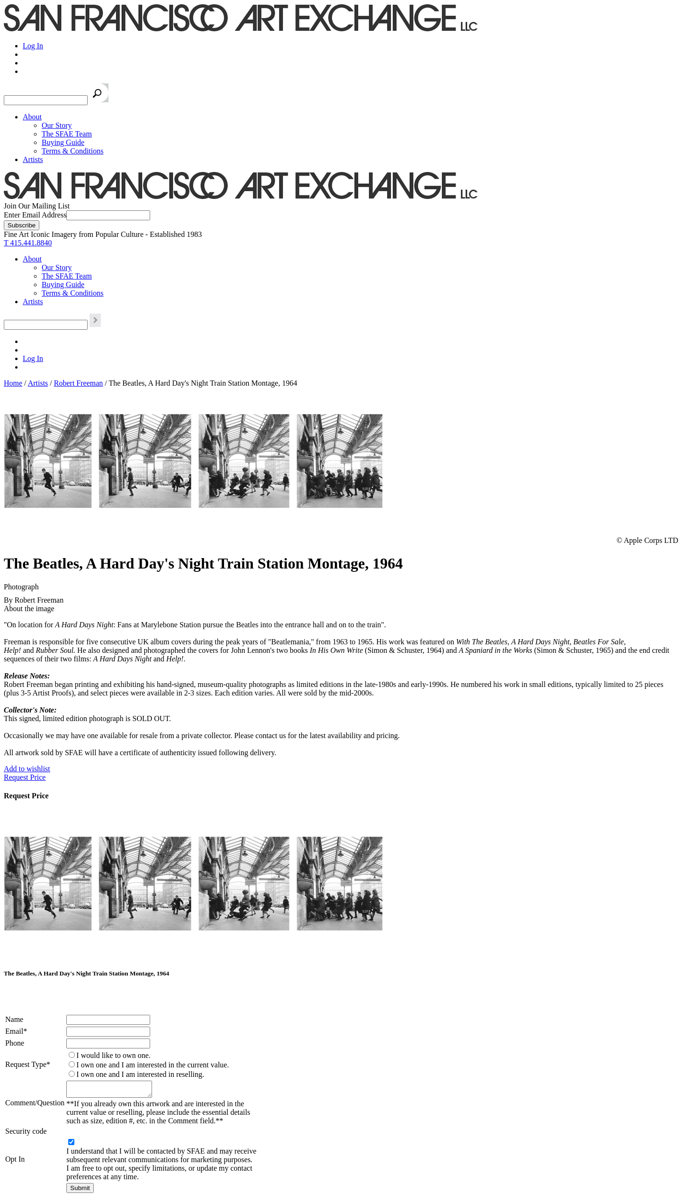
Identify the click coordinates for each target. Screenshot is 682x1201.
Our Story (57, 125)
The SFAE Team (67, 134)
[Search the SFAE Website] (46, 100)
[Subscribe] (21, 225)
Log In (33, 46)
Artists (33, 159)
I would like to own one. (113, 1055)
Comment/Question (34, 1104)
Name (14, 1019)
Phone (14, 1043)
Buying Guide (63, 142)
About (32, 117)
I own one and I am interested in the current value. (152, 1065)
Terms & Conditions (72, 151)
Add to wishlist (27, 769)
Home (13, 383)
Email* (16, 1031)
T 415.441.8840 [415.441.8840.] (28, 243)
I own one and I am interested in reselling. (140, 1074)
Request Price (24, 777)
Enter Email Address (35, 215)
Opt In (15, 1162)
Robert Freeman (78, 383)
